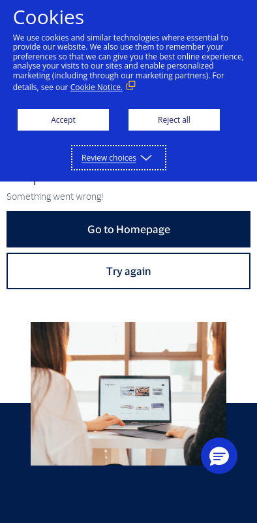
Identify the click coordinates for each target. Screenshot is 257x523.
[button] (219, 455)
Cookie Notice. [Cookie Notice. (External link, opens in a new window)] (96, 87)
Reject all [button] (174, 119)
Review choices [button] (109, 157)
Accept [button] (63, 119)
